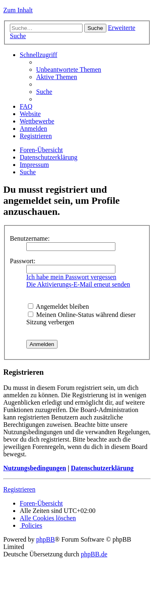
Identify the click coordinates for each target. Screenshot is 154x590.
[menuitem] (68, 69)
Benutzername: (30, 238)
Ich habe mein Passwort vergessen (71, 276)
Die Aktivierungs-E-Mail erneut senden (78, 284)
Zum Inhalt (18, 10)
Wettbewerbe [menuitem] (37, 121)
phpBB (45, 539)
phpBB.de (94, 554)
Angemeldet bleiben (58, 306)
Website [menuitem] (30, 113)
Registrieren (19, 489)
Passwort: (22, 260)
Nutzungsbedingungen (34, 468)
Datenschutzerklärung (102, 468)
